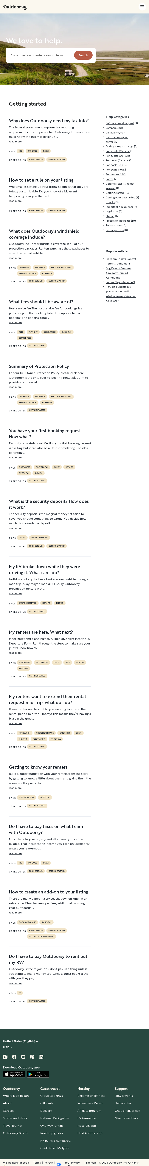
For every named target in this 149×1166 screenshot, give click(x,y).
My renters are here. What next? (41, 632)
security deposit (39, 537)
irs (20, 151)
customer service (27, 603)
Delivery (46, 1110)
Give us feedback (126, 1118)
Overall (110, 216)
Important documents (119, 207)
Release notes (114, 225)
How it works (124, 1095)
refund (59, 603)
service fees (25, 338)
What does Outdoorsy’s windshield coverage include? (44, 234)
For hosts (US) (36, 159)
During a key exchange (119, 146)
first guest (24, 467)
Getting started (57, 159)
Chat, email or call (127, 1110)
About (7, 1103)
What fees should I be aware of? (41, 301)
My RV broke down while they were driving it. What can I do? (44, 569)
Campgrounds (114, 128)
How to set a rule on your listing (41, 180)
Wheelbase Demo (90, 1103)
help (68, 662)
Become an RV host (91, 1095)
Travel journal (12, 1125)
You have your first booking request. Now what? (45, 433)
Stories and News (15, 1118)
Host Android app (89, 1133)
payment (33, 332)
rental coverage (27, 273)
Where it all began (16, 1095)
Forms (109, 179)
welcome (23, 668)
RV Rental (47, 273)
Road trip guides (51, 1133)
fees (21, 332)
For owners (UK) (116, 169)
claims (22, 537)
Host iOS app (86, 1125)
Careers (8, 1110)
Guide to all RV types (54, 1148)
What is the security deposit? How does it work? (49, 504)
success (38, 473)
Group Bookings (51, 1095)
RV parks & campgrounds (58, 1140)
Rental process (115, 230)
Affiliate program (89, 1110)
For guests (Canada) (118, 151)
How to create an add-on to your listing (48, 892)
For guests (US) (115, 156)
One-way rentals (51, 1125)
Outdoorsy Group (15, 1133)
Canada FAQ (113, 132)
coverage (24, 267)
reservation (50, 332)
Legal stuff (112, 211)
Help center (123, 1103)
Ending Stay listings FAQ (120, 282)
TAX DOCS (32, 151)
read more (15, 141)
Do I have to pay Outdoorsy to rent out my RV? (48, 959)
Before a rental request (120, 123)
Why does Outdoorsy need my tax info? (49, 120)
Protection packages (118, 221)
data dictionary (27, 922)
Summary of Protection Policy (39, 366)
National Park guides (54, 1118)
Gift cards (46, 1103)
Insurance (40, 267)
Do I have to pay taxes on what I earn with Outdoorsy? (46, 829)
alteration (24, 733)
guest (57, 467)
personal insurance (61, 267)
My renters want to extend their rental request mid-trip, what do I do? (47, 699)
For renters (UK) (115, 174)
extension (65, 733)
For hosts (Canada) (117, 160)
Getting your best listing (41, 936)
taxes (46, 151)
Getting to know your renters (38, 767)
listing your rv (26, 797)
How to (69, 467)
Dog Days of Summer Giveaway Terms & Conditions (118, 272)
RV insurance (86, 1118)
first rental (42, 467)
